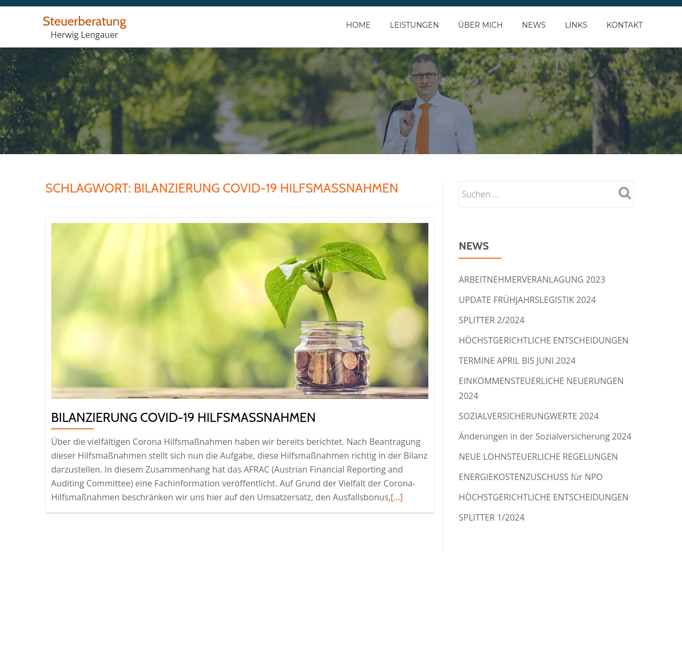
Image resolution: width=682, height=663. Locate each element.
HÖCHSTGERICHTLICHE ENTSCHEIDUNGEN (544, 340)
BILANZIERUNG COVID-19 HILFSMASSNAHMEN (183, 417)
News (534, 25)
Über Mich (480, 25)
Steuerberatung (84, 21)
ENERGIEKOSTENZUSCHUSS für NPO (531, 477)
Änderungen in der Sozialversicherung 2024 (545, 436)
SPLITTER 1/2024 (491, 517)
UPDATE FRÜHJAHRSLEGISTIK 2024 (527, 300)
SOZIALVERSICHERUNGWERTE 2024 (529, 416)
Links (576, 25)
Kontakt (624, 25)
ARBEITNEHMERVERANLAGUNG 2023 (532, 279)
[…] (397, 497)
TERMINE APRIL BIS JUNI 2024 (517, 360)
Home (358, 25)
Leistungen (414, 25)
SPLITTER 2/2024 (491, 320)
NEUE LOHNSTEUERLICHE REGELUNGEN (538, 456)
